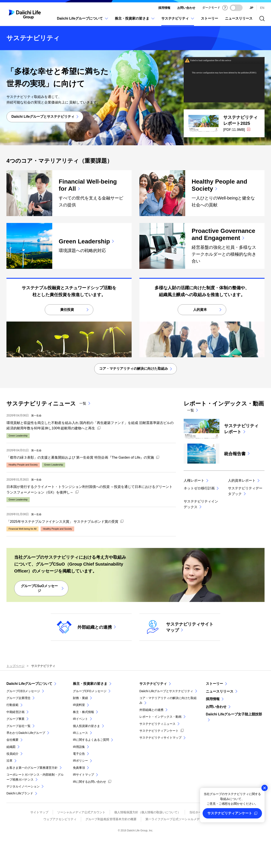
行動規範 (12, 705)
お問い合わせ (186, 7)
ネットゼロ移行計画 (199, 488)
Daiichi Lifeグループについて (29, 683)
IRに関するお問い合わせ (89, 781)
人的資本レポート (242, 480)
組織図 (10, 747)
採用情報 (164, 7)
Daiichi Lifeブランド (19, 793)
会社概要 (12, 739)
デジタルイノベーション (23, 786)
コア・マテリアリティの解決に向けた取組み (168, 700)
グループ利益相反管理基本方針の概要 (111, 819)
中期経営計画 (15, 712)
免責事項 (79, 767)
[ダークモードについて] (225, 7)
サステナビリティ (153, 683)
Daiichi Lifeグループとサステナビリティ (166, 691)
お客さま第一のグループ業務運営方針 (32, 767)
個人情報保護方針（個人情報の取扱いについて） (147, 812)
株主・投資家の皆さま (90, 683)
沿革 (9, 760)
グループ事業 (15, 719)
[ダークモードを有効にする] (236, 8)
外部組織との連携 (151, 710)
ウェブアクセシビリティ (60, 819)
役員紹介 (12, 753)
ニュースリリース (219, 691)
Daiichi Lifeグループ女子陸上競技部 (234, 714)
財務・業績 (80, 698)
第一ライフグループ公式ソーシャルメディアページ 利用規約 (186, 819)
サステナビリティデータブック (245, 491)
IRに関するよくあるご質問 (91, 739)
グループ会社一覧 (18, 726)
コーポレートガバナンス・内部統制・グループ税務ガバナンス (35, 777)
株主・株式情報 (83, 712)
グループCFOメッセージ (89, 691)
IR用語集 (79, 747)
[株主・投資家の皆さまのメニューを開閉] (134, 21)
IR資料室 (79, 705)
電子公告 (79, 753)
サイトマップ (39, 812)
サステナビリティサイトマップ (160, 737)
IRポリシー (80, 760)
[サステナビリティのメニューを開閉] (177, 21)
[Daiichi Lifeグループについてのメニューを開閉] (82, 21)
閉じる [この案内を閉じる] (264, 787)
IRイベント (80, 719)
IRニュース (80, 733)
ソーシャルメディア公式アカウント (81, 812)
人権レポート (194, 480)
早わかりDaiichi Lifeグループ (25, 733)
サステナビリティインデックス (201, 504)
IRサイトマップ (83, 774)
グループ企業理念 (18, 698)
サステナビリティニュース (157, 723)
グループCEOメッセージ (23, 691)
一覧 (82, 403)
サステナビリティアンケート (159, 730)
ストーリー (214, 683)
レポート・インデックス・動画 (160, 716)
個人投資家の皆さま (86, 726)
